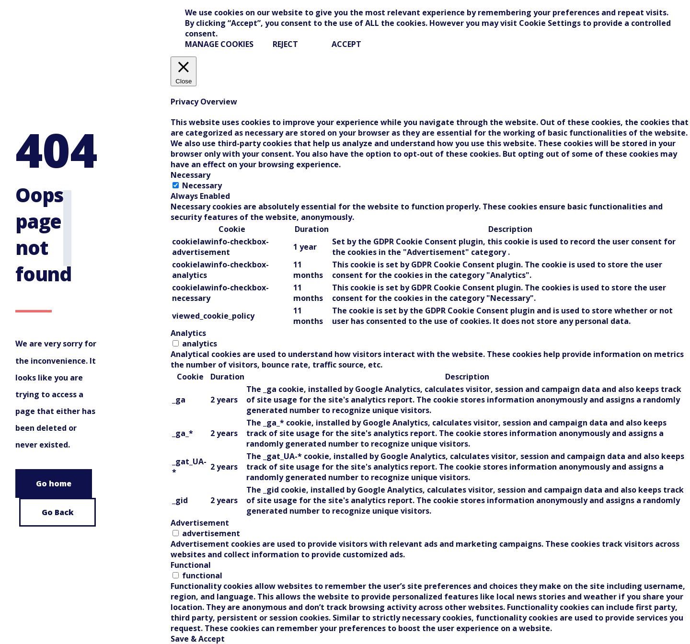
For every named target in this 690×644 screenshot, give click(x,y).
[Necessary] (175, 185)
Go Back (58, 512)
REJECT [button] (285, 44)
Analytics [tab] (188, 333)
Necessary (202, 185)
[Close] (183, 71)
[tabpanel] (430, 264)
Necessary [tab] (190, 175)
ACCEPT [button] (346, 44)
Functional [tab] (191, 565)
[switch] (175, 343)
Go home (53, 483)
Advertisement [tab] (200, 523)
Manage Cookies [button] (219, 44)
